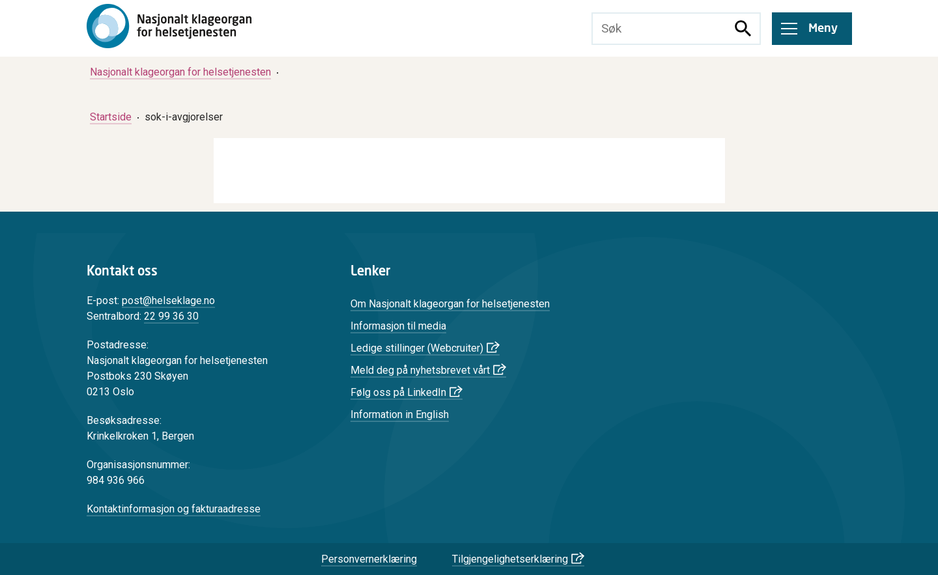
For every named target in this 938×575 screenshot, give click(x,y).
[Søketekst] (660, 29)
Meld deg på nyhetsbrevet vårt (420, 370)
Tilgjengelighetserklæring (510, 559)
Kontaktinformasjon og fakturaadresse (174, 509)
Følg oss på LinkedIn (398, 392)
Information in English (399, 414)
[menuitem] (180, 72)
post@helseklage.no (168, 300)
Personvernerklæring (369, 559)
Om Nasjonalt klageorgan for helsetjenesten (450, 304)
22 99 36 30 (171, 316)
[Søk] (743, 29)
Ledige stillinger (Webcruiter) (416, 348)
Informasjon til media (398, 326)
